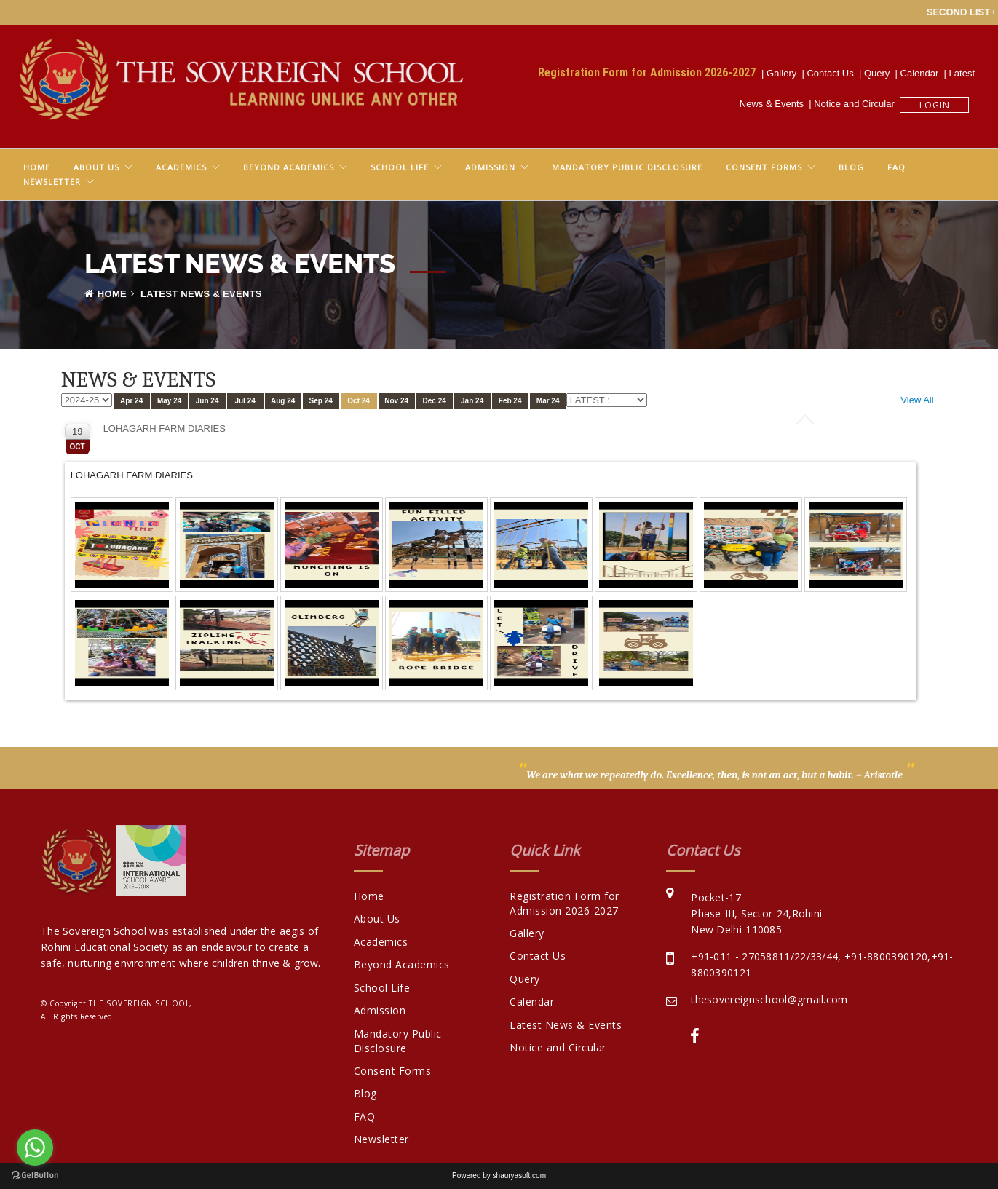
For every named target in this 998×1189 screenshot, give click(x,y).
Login (934, 105)
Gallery (784, 73)
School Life (400, 167)
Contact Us (833, 73)
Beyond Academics (288, 167)
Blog (851, 167)
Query (879, 73)
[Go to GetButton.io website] (35, 1175)
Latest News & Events (566, 1025)
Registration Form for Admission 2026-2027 (649, 72)
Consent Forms (764, 167)
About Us (96, 167)
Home (36, 167)
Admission (490, 167)
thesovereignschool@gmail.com (769, 999)
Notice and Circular (857, 103)
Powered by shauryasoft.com (499, 1176)
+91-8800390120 (885, 956)
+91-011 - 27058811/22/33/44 (764, 956)
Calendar (922, 73)
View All (916, 400)
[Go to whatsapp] (35, 1147)
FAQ (896, 167)
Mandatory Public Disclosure (627, 167)
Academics (181, 167)
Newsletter (52, 181)
